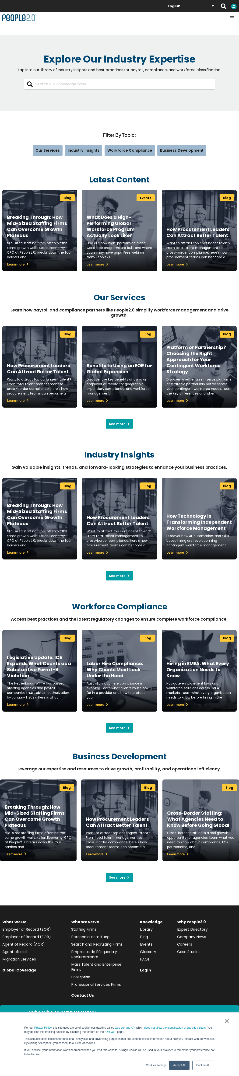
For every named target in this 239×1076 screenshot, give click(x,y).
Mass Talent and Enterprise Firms (96, 967)
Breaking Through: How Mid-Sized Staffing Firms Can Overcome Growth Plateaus (37, 226)
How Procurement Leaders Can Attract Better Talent (197, 232)
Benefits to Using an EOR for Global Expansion (119, 368)
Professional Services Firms (96, 984)
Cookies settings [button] (156, 1065)
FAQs (145, 959)
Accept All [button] (179, 1065)
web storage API (125, 1027)
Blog (144, 937)
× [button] (226, 1021)
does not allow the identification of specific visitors (175, 1027)
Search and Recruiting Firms (97, 944)
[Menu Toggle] (232, 17)
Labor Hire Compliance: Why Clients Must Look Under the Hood (115, 669)
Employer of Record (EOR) (26, 929)
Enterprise (80, 977)
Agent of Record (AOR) (23, 944)
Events (146, 944)
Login (145, 970)
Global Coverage (19, 970)
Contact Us (82, 995)
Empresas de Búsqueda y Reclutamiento (94, 954)
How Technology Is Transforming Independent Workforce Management (199, 522)
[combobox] (119, 84)
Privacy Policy (43, 1027)
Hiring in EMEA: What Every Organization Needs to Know (197, 669)
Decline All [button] (202, 1065)
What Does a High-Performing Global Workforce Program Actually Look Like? (111, 226)
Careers (184, 944)
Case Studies (188, 951)
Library (146, 929)
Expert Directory (192, 929)
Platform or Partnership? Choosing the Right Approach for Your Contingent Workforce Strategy (196, 359)
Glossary (148, 951)
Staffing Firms (83, 929)
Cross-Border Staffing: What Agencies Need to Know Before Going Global (198, 819)
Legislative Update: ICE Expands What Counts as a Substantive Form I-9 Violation (39, 666)
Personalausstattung (90, 937)
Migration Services (19, 959)
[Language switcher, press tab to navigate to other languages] (190, 6)
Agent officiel (14, 951)
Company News (191, 937)
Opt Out (110, 1032)
